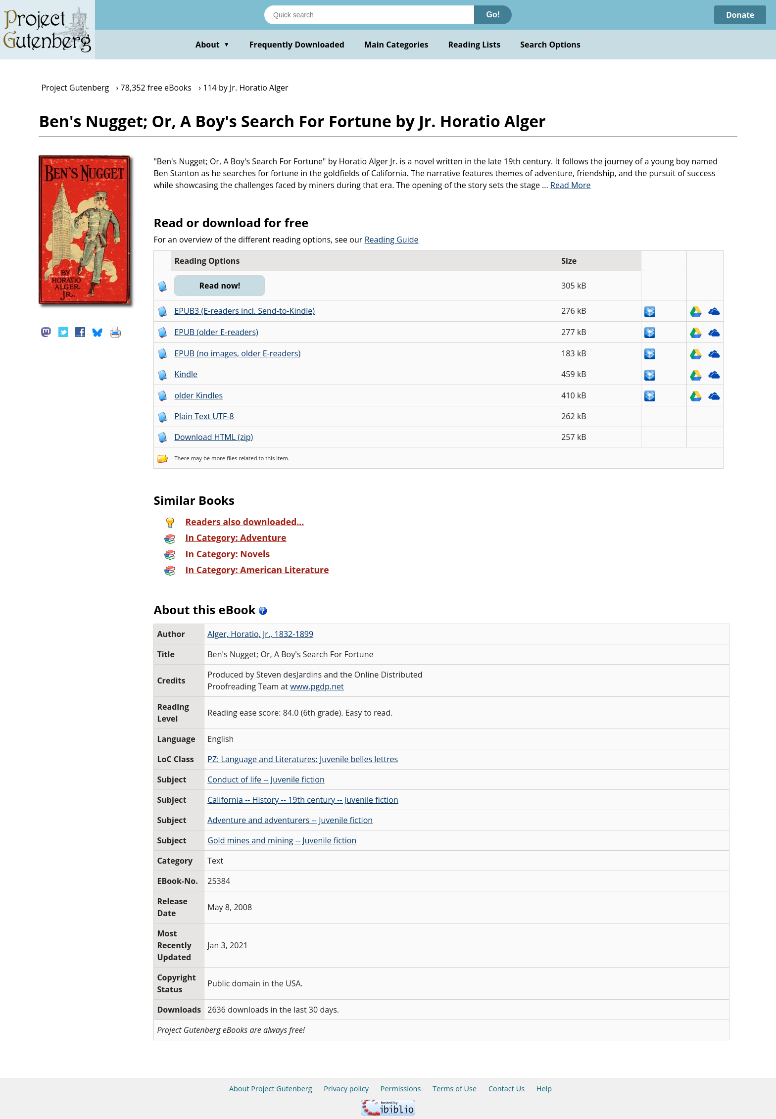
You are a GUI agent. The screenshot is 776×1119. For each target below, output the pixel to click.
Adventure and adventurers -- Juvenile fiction (290, 820)
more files (224, 458)
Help (544, 1088)
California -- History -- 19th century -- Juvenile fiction (302, 799)
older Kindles (198, 395)
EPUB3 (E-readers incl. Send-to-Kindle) (244, 310)
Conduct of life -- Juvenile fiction (266, 779)
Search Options (550, 44)
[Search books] (369, 14)
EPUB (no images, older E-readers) (237, 353)
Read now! (220, 285)
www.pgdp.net (317, 686)
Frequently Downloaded (296, 44)
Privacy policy (346, 1088)
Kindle (185, 374)
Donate (739, 14)
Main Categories (396, 44)
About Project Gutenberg (270, 1088)
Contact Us (506, 1088)
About (212, 44)
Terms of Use (455, 1088)
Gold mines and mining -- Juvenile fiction (281, 840)
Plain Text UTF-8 (204, 416)
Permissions (401, 1088)
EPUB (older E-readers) (216, 332)
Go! (493, 14)
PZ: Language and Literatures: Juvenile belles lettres (302, 759)
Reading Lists (474, 44)
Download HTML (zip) (213, 437)
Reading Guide (392, 239)
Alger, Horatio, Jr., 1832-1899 (260, 634)
